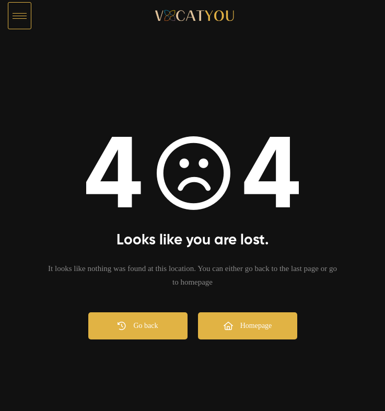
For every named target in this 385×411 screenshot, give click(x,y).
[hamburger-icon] (19, 15)
